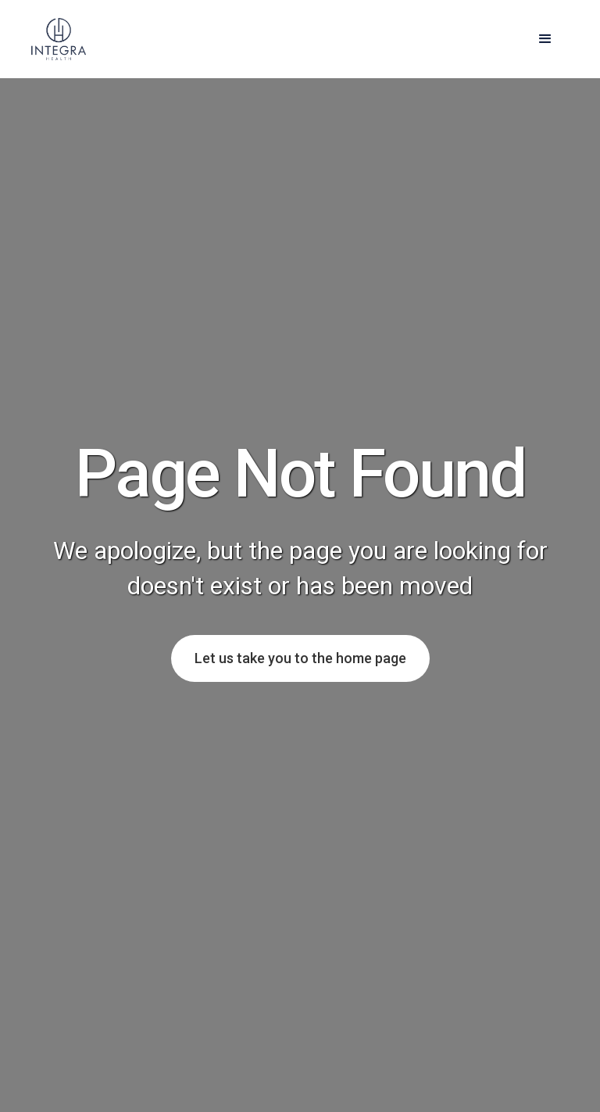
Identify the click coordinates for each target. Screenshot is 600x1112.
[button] (545, 39)
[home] (58, 39)
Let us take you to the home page (300, 658)
